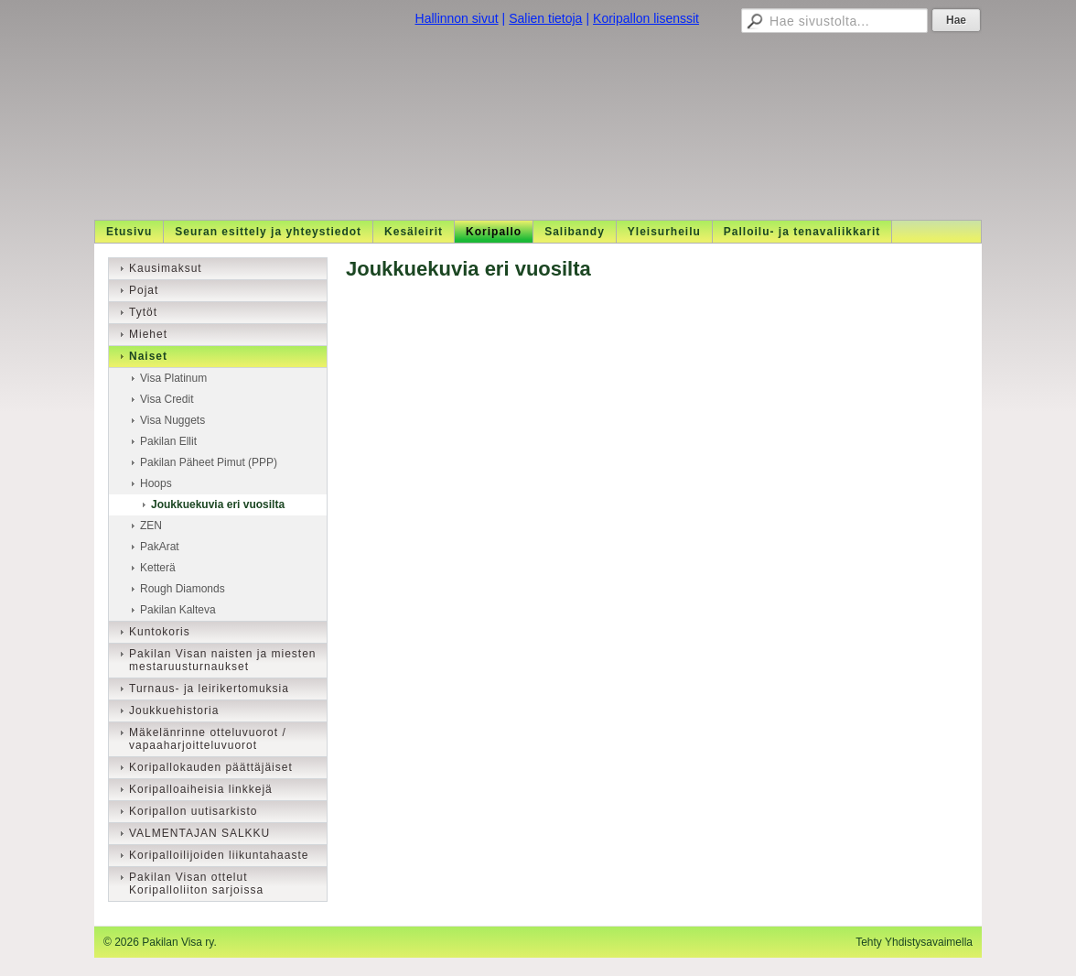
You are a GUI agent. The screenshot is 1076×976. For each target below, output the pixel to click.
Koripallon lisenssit (646, 18)
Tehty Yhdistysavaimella (914, 942)
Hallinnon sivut (457, 18)
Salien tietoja (545, 18)
